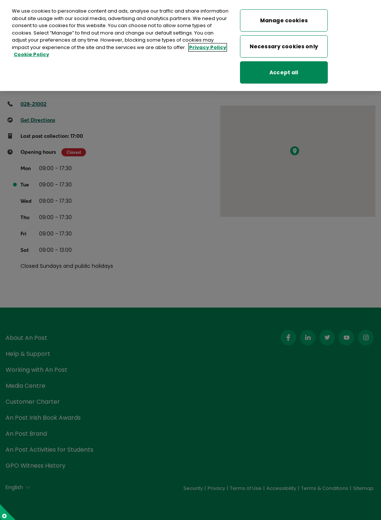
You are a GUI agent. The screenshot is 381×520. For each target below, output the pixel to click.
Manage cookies (284, 18)
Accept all (283, 70)
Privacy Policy (207, 45)
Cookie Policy (31, 52)
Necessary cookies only (284, 44)
